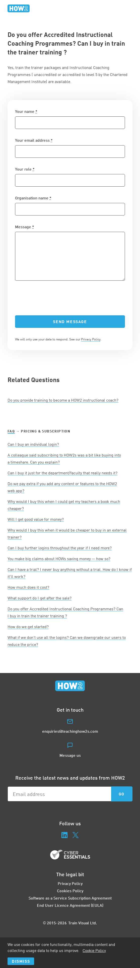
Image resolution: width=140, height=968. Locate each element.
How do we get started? (28, 626)
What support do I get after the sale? (40, 598)
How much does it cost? (28, 587)
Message (24, 226)
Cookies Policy (70, 890)
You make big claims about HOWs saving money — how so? (59, 558)
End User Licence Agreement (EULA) (70, 905)
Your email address (34, 140)
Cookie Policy (94, 950)
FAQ (11, 431)
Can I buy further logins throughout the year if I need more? (60, 547)
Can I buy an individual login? (33, 444)
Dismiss (21, 961)
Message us (70, 755)
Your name (26, 111)
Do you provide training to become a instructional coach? (63, 400)
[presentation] (53, 298)
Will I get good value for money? (36, 519)
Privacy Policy (90, 339)
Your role (25, 169)
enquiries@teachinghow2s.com (70, 731)
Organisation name (33, 197)
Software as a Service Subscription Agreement (70, 898)
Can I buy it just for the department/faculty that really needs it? (62, 472)
